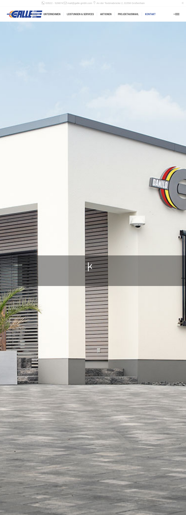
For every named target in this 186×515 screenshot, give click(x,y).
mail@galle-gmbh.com (79, 3)
